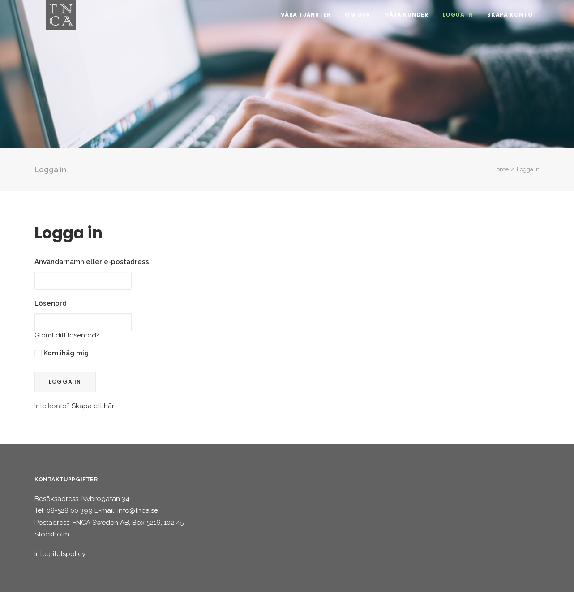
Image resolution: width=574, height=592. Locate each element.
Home (501, 169)
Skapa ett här (93, 406)
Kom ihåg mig (61, 353)
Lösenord (50, 303)
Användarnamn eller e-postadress (91, 262)
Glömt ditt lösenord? (66, 335)
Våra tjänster (306, 18)
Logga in (458, 18)
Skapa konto (510, 18)
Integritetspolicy (60, 554)
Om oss (357, 18)
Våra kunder (406, 18)
